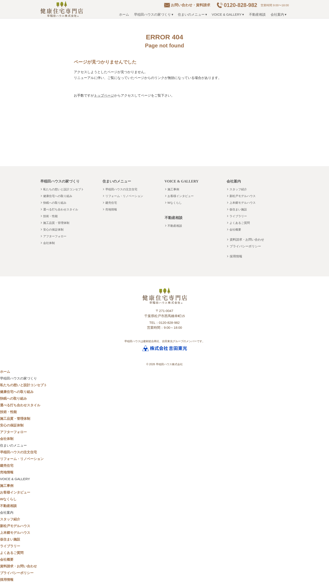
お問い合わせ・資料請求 (190, 5)
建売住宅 (111, 202)
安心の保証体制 (53, 229)
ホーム (124, 14)
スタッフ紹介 (238, 189)
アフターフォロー (54, 236)
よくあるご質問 (239, 223)
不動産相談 (257, 14)
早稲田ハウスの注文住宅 (121, 189)
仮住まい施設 (238, 209)
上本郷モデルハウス (242, 202)
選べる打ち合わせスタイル (60, 209)
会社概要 (235, 229)
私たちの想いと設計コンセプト (63, 189)
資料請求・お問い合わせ (247, 239)
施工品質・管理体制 (56, 223)
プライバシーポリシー (245, 246)
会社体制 (49, 243)
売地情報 (111, 209)
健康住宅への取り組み (57, 196)
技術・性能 (50, 216)
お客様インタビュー (181, 196)
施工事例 (173, 189)
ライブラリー (238, 216)
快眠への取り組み (54, 202)
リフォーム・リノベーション (124, 196)
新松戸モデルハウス (242, 196)
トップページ (104, 95)
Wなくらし (175, 202)
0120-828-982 (240, 5)
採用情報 (236, 256)
